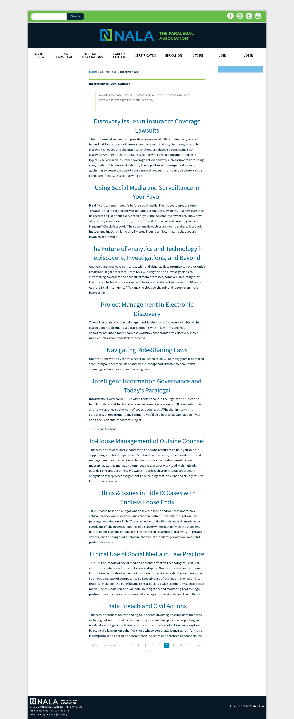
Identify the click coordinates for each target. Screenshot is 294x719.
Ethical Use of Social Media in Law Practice (147, 554)
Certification (146, 55)
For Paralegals (65, 55)
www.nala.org (37, 714)
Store (198, 55)
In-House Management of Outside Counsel (147, 441)
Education (173, 55)
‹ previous (110, 645)
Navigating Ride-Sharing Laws (147, 350)
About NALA (40, 55)
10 (188, 645)
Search (75, 16)
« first (94, 645)
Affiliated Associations (92, 55)
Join (222, 55)
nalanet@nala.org (57, 714)
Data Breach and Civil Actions (147, 606)
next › (199, 645)
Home (93, 72)
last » (147, 651)
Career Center (119, 55)
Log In (248, 55)
